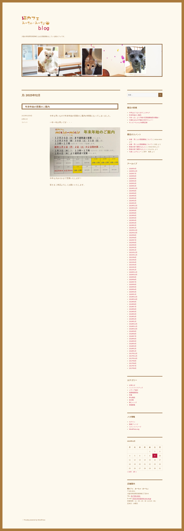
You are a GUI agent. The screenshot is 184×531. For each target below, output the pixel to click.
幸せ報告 (132, 397)
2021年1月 (132, 270)
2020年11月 (133, 272)
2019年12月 (133, 297)
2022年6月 (132, 242)
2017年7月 (132, 366)
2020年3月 (132, 292)
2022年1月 (132, 250)
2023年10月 (133, 208)
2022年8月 (132, 238)
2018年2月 (132, 348)
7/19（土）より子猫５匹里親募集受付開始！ (144, 117)
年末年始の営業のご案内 (37, 106)
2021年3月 (132, 265)
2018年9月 (132, 331)
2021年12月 (133, 252)
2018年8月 (132, 334)
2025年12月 (133, 171)
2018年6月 (132, 339)
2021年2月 (132, 267)
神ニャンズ (133, 402)
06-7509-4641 (135, 496)
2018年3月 (132, 346)
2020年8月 (132, 279)
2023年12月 (133, 205)
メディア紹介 (133, 390)
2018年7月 (132, 336)
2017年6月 (132, 368)
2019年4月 (132, 314)
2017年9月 (132, 361)
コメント (25, 122)
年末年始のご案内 (135, 115)
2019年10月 (133, 299)
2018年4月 (132, 343)
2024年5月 (132, 196)
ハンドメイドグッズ (136, 388)
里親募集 (132, 405)
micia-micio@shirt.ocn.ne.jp (141, 498)
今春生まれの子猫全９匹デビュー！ (141, 120)
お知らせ (25, 119)
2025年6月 (132, 176)
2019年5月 (132, 311)
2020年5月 (132, 287)
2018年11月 (133, 326)
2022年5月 (132, 245)
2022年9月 (132, 235)
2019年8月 (132, 304)
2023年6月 (132, 215)
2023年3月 (132, 223)
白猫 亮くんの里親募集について (140, 139)
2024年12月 (133, 188)
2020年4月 (132, 289)
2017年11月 (133, 356)
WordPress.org (134, 429)
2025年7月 (132, 173)
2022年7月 (132, 240)
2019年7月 (132, 307)
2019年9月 (132, 302)
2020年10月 (133, 274)
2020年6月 (132, 284)
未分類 (131, 400)
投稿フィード (133, 424)
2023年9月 (132, 210)
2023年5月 (132, 218)
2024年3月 (132, 201)
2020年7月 (132, 282)
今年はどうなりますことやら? (139, 113)
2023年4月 (132, 220)
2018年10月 (133, 329)
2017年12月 (133, 353)
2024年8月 (132, 191)
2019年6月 (132, 309)
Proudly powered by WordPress (34, 520)
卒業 (130, 395)
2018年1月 (132, 351)
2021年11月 (133, 255)
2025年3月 (132, 183)
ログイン (132, 422)
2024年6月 (132, 193)
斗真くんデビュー (135, 152)
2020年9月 (132, 277)
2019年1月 (132, 321)
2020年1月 (132, 294)
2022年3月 (132, 247)
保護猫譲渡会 (133, 392)
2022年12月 (133, 230)
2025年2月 (132, 186)
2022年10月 (133, 233)
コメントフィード (135, 427)
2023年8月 (132, 213)
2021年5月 (132, 260)
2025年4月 (132, 181)
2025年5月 (132, 178)
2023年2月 (132, 225)
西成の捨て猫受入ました (137, 147)
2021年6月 (132, 257)
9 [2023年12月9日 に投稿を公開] (154, 456)
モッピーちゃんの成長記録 (138, 122)
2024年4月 (132, 198)
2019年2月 (132, 319)
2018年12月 (133, 324)
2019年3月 (132, 316)
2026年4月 (132, 168)
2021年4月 (132, 262)
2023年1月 (132, 228)
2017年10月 (133, 358)
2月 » (135, 472)
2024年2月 (132, 203)
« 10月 (129, 472)
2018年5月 (132, 341)
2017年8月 (132, 363)
